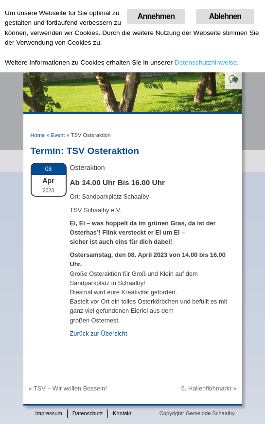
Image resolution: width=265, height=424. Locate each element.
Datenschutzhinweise (206, 62)
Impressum (48, 413)
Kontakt (122, 413)
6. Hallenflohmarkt (206, 388)
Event (58, 135)
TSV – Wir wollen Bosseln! (70, 388)
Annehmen (156, 16)
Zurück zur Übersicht (98, 333)
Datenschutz (87, 413)
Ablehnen (225, 16)
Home (38, 135)
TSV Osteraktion (103, 151)
